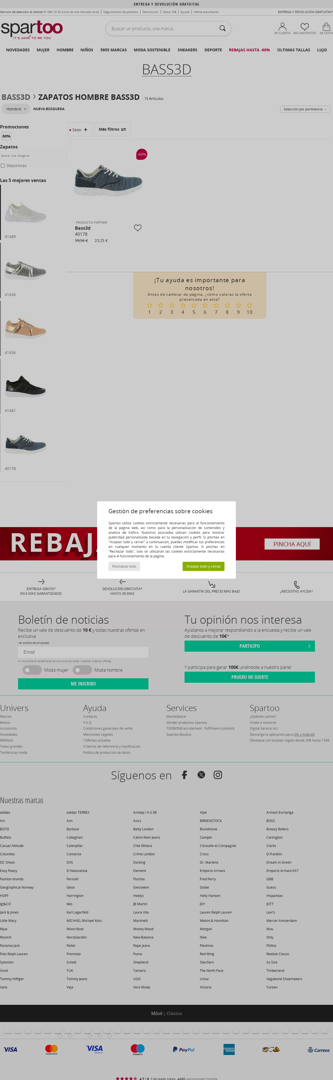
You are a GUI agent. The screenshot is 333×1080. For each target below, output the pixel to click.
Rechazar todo (124, 566)
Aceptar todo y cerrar (203, 566)
